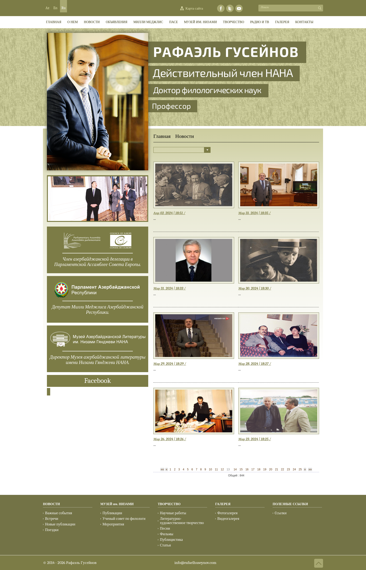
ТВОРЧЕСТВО (233, 22)
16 (246, 469)
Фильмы (166, 534)
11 (216, 469)
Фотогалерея (227, 513)
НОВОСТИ (51, 504)
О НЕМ (72, 22)
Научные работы (173, 513)
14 (235, 469)
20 (270, 469)
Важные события (58, 513)
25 (300, 469)
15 (241, 469)
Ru (63, 8)
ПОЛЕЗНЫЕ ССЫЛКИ (290, 504)
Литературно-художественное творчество (182, 521)
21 (276, 469)
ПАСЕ (173, 22)
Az (47, 8)
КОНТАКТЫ (304, 22)
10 (210, 469)
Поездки (52, 530)
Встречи (51, 519)
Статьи (165, 545)
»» (310, 469)
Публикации (112, 513)
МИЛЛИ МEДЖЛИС (148, 22)
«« (162, 469)
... (154, 218)
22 (282, 469)
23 (288, 469)
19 (264, 469)
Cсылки (280, 513)
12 (222, 469)
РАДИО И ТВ (259, 22)
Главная (162, 136)
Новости (92, 22)
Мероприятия (113, 524)
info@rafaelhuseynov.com (195, 562)
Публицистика (171, 540)
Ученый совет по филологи (123, 519)
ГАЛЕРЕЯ (282, 22)
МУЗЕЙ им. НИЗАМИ (200, 22)
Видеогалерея (228, 519)
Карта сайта (194, 8)
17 (252, 469)
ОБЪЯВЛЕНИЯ (116, 22)
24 (294, 469)
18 (258, 469)
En (55, 8)
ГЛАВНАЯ (53, 22)
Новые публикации (60, 524)
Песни (165, 528)
